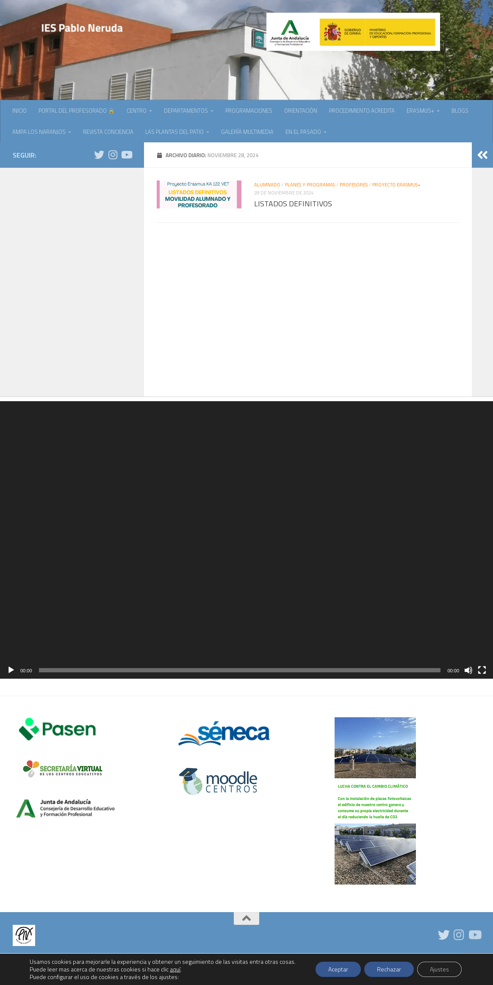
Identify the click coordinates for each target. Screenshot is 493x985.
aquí (175, 969)
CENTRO (137, 110)
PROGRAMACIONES (248, 110)
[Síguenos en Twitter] (99, 155)
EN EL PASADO (303, 132)
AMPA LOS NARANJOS (39, 132)
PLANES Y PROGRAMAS (310, 184)
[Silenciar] (468, 670)
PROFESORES (354, 184)
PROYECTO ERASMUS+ (396, 184)
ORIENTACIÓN (300, 110)
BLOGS (459, 110)
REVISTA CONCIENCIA (108, 132)
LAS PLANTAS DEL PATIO (174, 132)
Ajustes (439, 969)
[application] (246, 540)
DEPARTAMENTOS (186, 110)
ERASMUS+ (420, 110)
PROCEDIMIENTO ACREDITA (362, 110)
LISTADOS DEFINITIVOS (293, 203)
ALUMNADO (267, 184)
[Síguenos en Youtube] (126, 155)
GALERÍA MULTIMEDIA (247, 132)
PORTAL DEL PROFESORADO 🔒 (77, 110)
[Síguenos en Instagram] (113, 155)
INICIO (19, 110)
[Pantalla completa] (482, 670)
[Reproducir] (11, 670)
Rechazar (389, 969)
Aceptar (338, 969)
